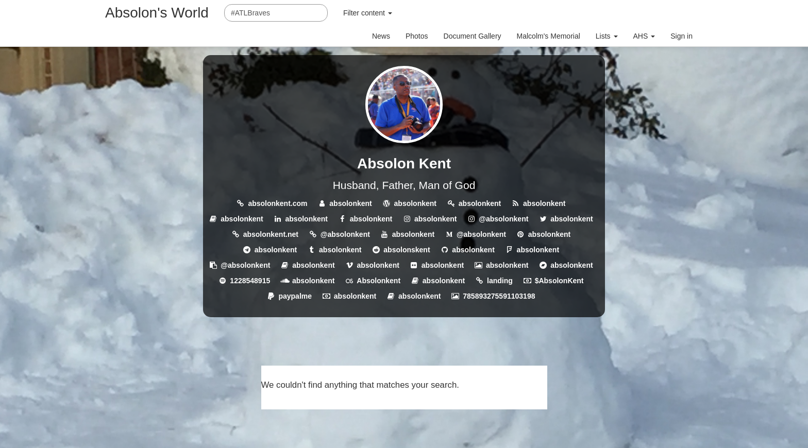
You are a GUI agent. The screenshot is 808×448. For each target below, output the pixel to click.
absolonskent (406, 250)
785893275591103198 (499, 296)
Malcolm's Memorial (548, 36)
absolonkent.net (270, 234)
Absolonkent (378, 281)
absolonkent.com (277, 203)
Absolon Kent (404, 163)
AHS (644, 36)
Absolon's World (157, 13)
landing (500, 281)
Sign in (681, 36)
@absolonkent (503, 219)
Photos (417, 36)
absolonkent (350, 203)
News (381, 36)
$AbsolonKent (559, 281)
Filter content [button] (367, 13)
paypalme (295, 296)
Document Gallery (472, 36)
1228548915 (250, 281)
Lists (607, 36)
